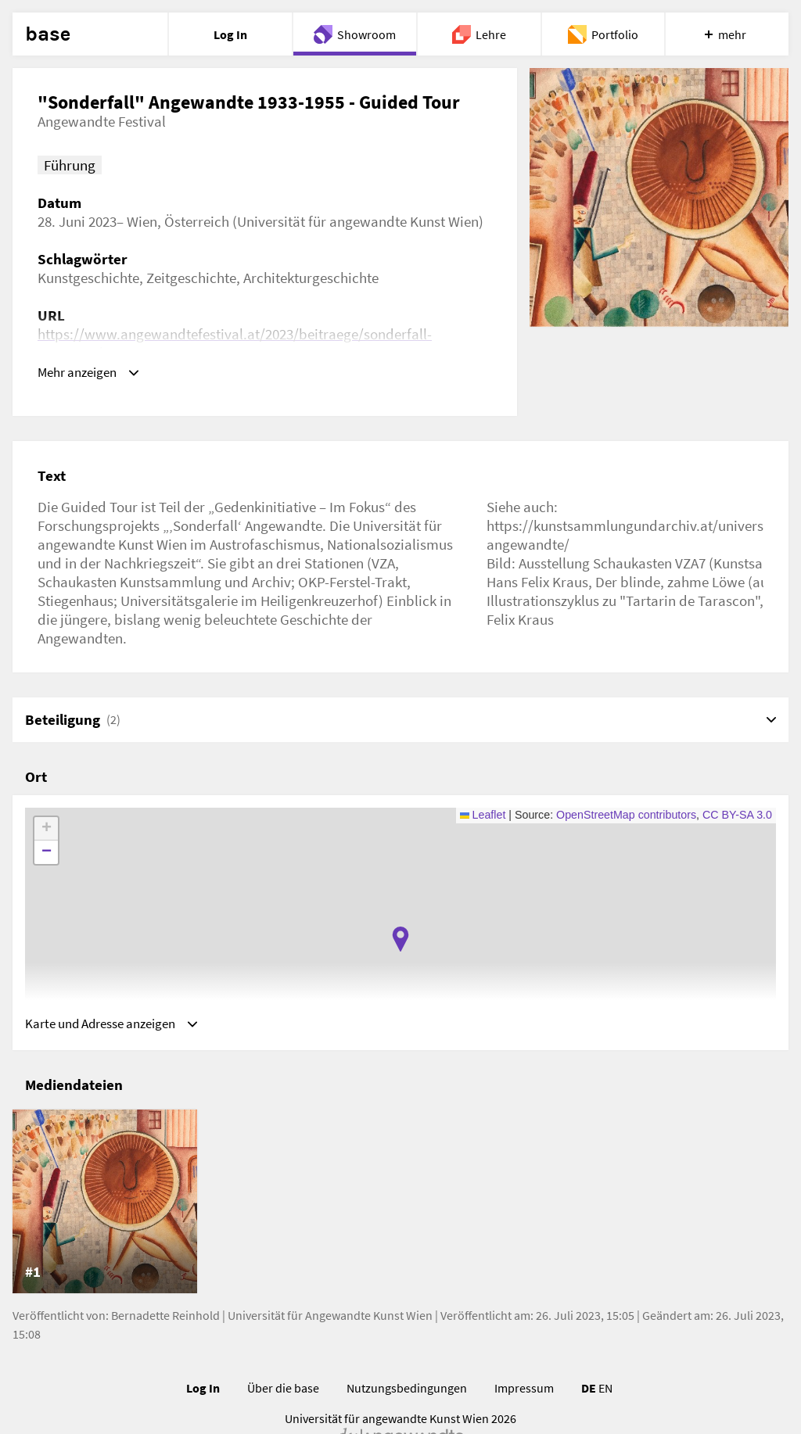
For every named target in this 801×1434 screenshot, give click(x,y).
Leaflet (483, 814)
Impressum (524, 1392)
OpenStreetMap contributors (626, 814)
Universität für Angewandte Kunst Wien (330, 1320)
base (47, 34)
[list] (400, 1205)
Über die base (283, 1392)
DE (588, 1392)
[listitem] (105, 1205)
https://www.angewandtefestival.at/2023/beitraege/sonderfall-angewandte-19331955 (235, 343)
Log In (203, 1392)
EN (605, 1392)
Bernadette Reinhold (165, 1320)
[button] (400, 939)
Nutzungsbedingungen (407, 1392)
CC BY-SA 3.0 (737, 814)
